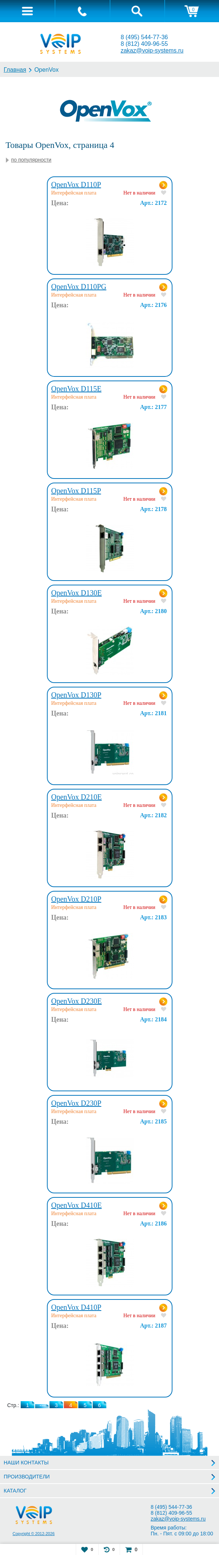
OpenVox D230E (76, 1001)
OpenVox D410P (76, 1307)
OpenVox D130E (76, 593)
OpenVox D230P (76, 1103)
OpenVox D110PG (78, 287)
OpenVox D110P (76, 184)
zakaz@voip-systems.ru (152, 50)
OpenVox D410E (76, 1205)
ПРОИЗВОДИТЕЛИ (27, 1477)
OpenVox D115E (76, 389)
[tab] (27, 11)
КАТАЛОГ (15, 1491)
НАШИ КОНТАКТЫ (26, 1463)
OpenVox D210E (76, 797)
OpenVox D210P (76, 899)
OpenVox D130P (76, 695)
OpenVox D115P (76, 491)
